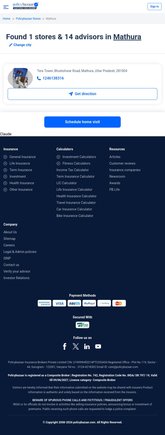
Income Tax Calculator (72, 170)
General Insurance (23, 157)
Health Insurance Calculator (76, 196)
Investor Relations (16, 278)
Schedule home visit (82, 122)
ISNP (7, 258)
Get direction (82, 94)
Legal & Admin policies (19, 252)
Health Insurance (22, 183)
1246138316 (50, 78)
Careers (9, 245)
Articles (114, 157)
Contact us (11, 265)
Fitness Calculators (76, 163)
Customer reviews (122, 163)
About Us (10, 232)
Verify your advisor (16, 271)
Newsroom (117, 176)
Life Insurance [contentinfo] (20, 163)
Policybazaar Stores (28, 18)
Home (6, 18)
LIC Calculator (66, 183)
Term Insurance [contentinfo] (21, 170)
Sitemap (9, 239)
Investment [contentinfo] (18, 176)
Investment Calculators (79, 157)
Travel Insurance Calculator (76, 203)
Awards (114, 183)
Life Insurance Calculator (74, 189)
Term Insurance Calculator (75, 176)
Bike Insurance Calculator (74, 216)
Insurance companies (124, 170)
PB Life (114, 189)
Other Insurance (21, 189)
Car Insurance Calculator (74, 209)
